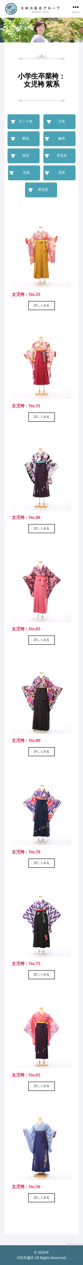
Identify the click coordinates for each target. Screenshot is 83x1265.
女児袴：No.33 (26, 294)
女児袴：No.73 (26, 963)
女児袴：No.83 (26, 629)
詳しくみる (41, 305)
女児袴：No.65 (26, 1075)
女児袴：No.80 (26, 740)
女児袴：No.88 (26, 517)
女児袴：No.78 (26, 852)
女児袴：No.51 (26, 406)
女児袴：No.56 (26, 1186)
